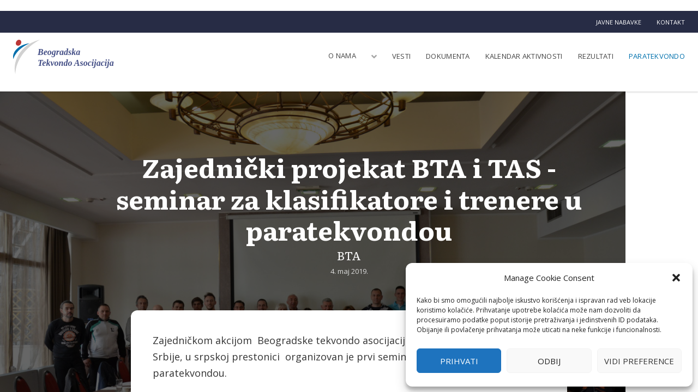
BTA (349, 255)
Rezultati (595, 56)
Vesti (401, 56)
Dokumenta (448, 56)
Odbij (549, 361)
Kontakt (671, 22)
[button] (676, 277)
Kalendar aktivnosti (524, 56)
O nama (342, 55)
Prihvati (459, 361)
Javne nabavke (618, 22)
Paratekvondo (657, 56)
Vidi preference (639, 361)
